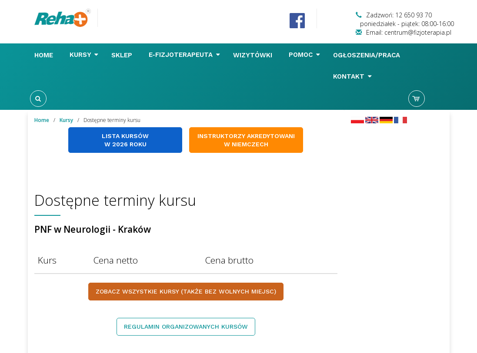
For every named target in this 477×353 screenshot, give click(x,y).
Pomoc (304, 54)
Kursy (84, 54)
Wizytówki (253, 55)
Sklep (122, 55)
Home (44, 55)
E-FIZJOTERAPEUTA (184, 54)
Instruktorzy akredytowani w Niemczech (246, 140)
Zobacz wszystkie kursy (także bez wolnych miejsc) (186, 291)
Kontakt (352, 76)
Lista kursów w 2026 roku (125, 140)
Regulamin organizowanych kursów (186, 326)
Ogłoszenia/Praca (367, 55)
